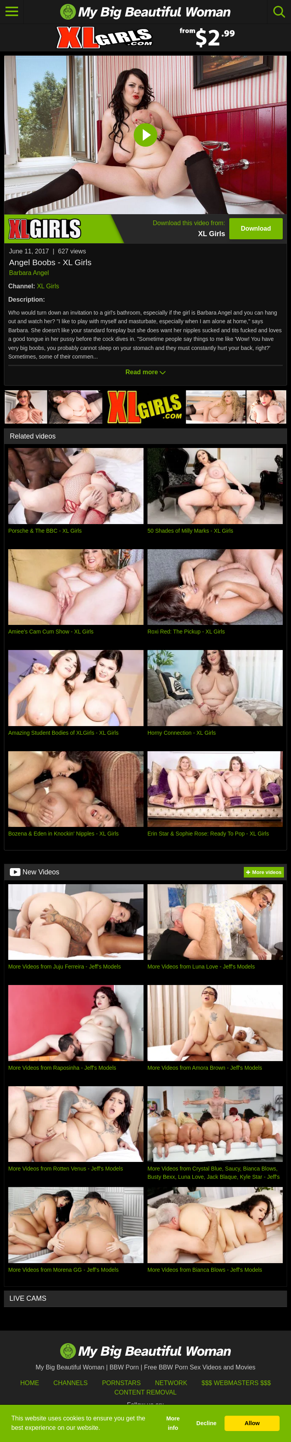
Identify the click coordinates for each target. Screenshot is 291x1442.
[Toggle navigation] (12, 12)
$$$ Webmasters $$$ (236, 1383)
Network (171, 1383)
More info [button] (173, 1423)
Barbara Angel (29, 272)
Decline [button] (206, 1423)
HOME (29, 1383)
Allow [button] (252, 1423)
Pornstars (121, 1383)
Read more (145, 372)
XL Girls (48, 286)
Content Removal (145, 1392)
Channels (70, 1383)
